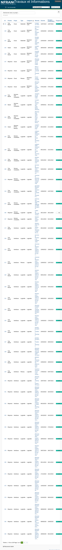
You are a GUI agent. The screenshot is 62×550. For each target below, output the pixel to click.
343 (5, 362)
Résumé (37, 20)
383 (5, 521)
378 (5, 497)
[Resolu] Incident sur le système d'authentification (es (37, 309)
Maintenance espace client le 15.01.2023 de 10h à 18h (37, 275)
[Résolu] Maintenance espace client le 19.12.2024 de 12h (37, 474)
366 (5, 212)
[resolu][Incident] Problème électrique (37, 331)
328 (5, 275)
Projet (15, 20)
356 (5, 438)
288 (5, 149)
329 (5, 54)
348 (5, 70)
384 (5, 534)
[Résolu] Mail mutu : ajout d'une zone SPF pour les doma (37, 117)
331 (5, 298)
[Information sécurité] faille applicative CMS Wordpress (37, 203)
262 (5, 47)
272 (5, 228)
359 (5, 450)
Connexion (58, 1)
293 (5, 160)
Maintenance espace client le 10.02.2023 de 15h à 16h (37, 298)
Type (22, 20)
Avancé (6, 15)
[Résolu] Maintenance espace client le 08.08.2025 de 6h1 (37, 509)
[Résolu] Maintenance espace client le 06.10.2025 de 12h (37, 534)
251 (5, 24)
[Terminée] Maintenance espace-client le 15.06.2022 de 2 (37, 249)
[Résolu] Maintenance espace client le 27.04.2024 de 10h (37, 427)
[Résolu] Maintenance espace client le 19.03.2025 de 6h (37, 485)
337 (5, 342)
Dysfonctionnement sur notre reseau (37, 371)
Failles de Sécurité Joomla (37, 212)
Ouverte (43, 20)
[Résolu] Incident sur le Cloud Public (37, 61)
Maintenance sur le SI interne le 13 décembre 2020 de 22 (37, 228)
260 (5, 31)
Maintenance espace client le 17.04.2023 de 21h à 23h (37, 320)
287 (5, 136)
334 (5, 309)
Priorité (10, 20)
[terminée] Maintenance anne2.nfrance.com (37, 169)
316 (5, 179)
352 (5, 403)
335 (5, 320)
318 (5, 191)
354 (5, 127)
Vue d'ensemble (11, 7)
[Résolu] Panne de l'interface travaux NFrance (37, 380)
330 (5, 286)
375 (5, 485)
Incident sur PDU (37, 24)
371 (5, 86)
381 (5, 509)
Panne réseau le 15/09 (37, 78)
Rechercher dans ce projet (10, 12)
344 (5, 371)
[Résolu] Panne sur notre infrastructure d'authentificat (37, 86)
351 (5, 392)
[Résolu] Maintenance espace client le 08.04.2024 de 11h (37, 497)
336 (5, 331)
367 (5, 219)
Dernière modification (51, 20)
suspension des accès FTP (37, 127)
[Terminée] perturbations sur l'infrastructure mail (37, 179)
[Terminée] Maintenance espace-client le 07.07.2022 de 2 (37, 263)
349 (5, 78)
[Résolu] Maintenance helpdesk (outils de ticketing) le (37, 403)
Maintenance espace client (37, 219)
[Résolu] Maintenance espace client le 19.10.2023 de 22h (37, 415)
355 (5, 427)
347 (5, 61)
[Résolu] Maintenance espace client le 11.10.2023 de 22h (37, 392)
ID (5, 20)
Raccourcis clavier (8, 546)
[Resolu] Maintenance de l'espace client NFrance (37, 352)
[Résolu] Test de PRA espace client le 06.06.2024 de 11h (37, 438)
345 (5, 380)
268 (5, 95)
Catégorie (30, 20)
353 (5, 415)
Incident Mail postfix (37, 48)
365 (5, 462)
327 (5, 203)
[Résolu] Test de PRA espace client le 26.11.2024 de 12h (37, 462)
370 (5, 474)
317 (5, 262)
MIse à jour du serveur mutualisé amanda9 (37, 70)
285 (5, 104)
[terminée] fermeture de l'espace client (37, 238)
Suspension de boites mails (37, 96)
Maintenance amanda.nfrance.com (37, 160)
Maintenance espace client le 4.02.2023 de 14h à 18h (37, 286)
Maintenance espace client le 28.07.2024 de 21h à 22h (37, 450)
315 (5, 249)
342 (5, 117)
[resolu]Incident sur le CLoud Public (37, 54)
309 (5, 238)
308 (5, 169)
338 (5, 351)
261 (5, 40)
